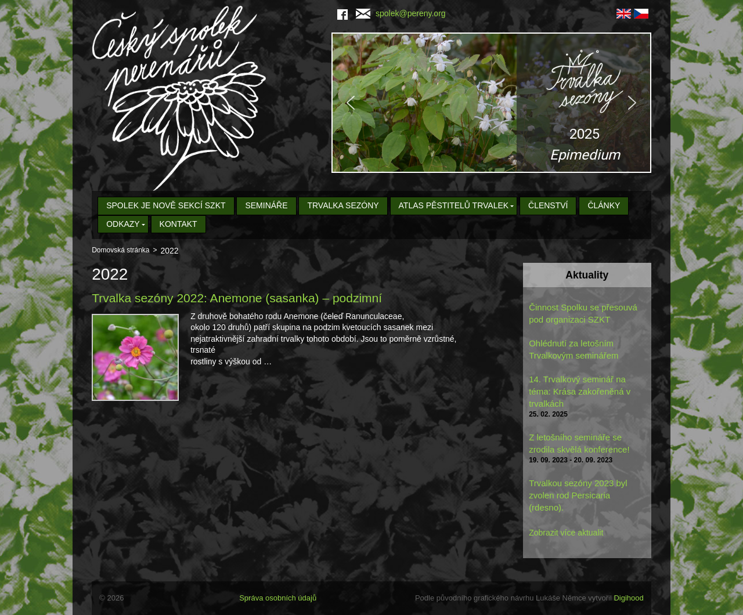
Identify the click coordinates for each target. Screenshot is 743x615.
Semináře (266, 205)
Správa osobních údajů (277, 598)
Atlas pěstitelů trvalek (454, 205)
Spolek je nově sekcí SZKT (165, 205)
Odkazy (123, 224)
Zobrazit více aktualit (566, 532)
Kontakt (178, 224)
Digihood (628, 598)
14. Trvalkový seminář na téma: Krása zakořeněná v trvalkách (579, 391)
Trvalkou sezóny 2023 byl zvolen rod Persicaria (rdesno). (578, 495)
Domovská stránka (120, 250)
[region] (491, 103)
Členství (548, 205)
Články (603, 205)
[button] (491, 103)
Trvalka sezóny (342, 205)
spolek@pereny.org (401, 13)
